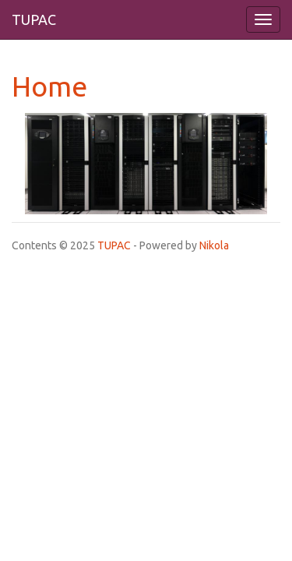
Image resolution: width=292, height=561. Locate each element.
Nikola (214, 245)
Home (49, 86)
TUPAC (114, 245)
